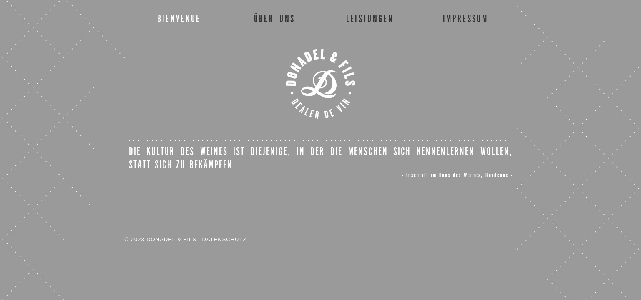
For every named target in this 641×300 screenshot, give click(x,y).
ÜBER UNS (274, 18)
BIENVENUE (179, 18)
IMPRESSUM (465, 18)
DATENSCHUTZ (224, 239)
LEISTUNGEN (370, 18)
